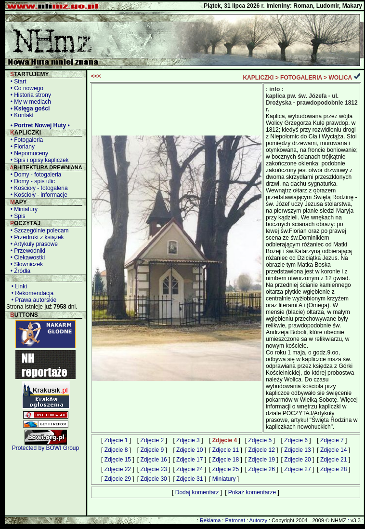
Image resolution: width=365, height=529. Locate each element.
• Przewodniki (26, 250)
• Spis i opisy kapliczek (38, 160)
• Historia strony (29, 95)
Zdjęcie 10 (189, 450)
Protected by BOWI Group (45, 448)
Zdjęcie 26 (261, 469)
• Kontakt (20, 115)
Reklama (210, 520)
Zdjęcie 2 (152, 440)
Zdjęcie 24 (189, 469)
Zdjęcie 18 (225, 459)
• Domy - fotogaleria (34, 174)
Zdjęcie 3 (188, 440)
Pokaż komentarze (252, 492)
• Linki (17, 286)
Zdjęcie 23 (153, 469)
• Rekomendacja (30, 293)
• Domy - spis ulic (31, 181)
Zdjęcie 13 (297, 450)
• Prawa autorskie (32, 300)
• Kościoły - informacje (37, 194)
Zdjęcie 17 (189, 459)
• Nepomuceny (27, 153)
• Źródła (18, 271)
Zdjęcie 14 (333, 450)
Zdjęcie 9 (152, 450)
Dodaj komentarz (197, 492)
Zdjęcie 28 (333, 469)
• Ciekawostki (26, 257)
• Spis (16, 216)
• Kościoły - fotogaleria (37, 188)
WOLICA (340, 77)
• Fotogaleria (25, 139)
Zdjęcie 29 (117, 478)
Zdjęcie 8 (116, 450)
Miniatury (224, 478)
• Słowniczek (25, 264)
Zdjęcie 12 (261, 450)
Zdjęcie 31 (189, 478)
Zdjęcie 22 (117, 469)
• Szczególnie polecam (38, 230)
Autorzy (258, 520)
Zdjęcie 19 (261, 459)
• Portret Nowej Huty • (38, 125)
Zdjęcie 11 (225, 450)
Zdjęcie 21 (333, 459)
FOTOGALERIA (301, 77)
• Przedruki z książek (35, 237)
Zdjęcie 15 (117, 459)
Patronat (235, 520)
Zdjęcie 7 (332, 440)
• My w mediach (29, 101)
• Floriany (21, 146)
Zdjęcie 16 (153, 459)
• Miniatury (22, 209)
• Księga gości (28, 108)
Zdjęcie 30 (153, 478)
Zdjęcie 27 (297, 469)
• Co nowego (25, 88)
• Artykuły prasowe (32, 244)
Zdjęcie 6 (296, 440)
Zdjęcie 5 (260, 440)
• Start (16, 81)
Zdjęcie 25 (225, 469)
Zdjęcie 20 (297, 459)
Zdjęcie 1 (116, 440)
